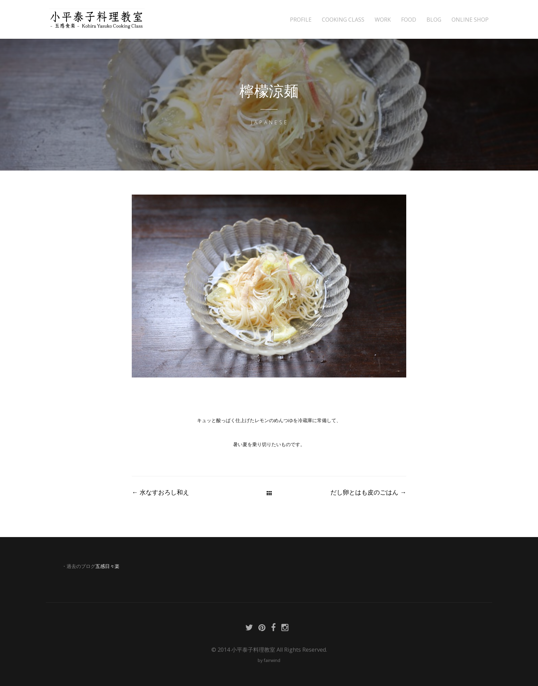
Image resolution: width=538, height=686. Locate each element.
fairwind (272, 660)
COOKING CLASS (343, 20)
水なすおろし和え (160, 492)
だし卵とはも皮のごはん (368, 492)
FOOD (408, 20)
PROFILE (301, 20)
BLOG (433, 20)
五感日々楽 (107, 566)
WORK (383, 20)
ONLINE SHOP (470, 20)
